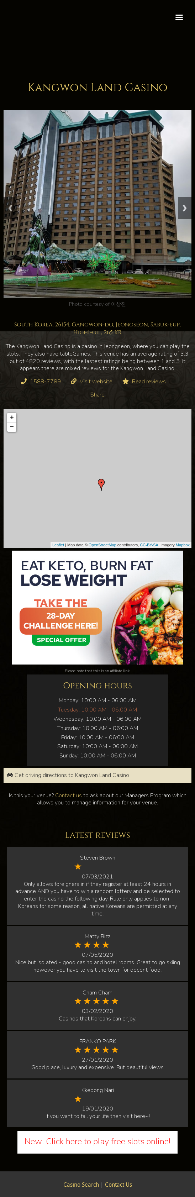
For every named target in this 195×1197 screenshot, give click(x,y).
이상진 (118, 304)
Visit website (96, 381)
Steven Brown (97, 858)
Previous (10, 208)
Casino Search (81, 1185)
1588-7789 (45, 381)
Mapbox (183, 545)
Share (97, 395)
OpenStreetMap (102, 545)
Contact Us (118, 1185)
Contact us (68, 795)
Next (184, 208)
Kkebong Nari (97, 1090)
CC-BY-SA (149, 545)
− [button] (12, 427)
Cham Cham (97, 993)
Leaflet (58, 545)
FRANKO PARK (97, 1041)
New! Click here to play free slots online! (97, 1141)
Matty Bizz (97, 936)
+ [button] (12, 417)
